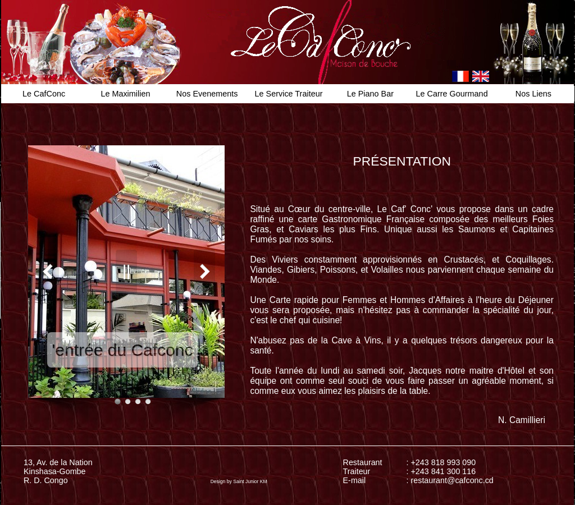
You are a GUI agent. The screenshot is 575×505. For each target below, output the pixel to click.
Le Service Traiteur (289, 93)
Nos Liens (533, 93)
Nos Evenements (207, 93)
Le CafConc (43, 93)
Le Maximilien (125, 93)
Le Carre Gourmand (452, 93)
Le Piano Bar (370, 93)
